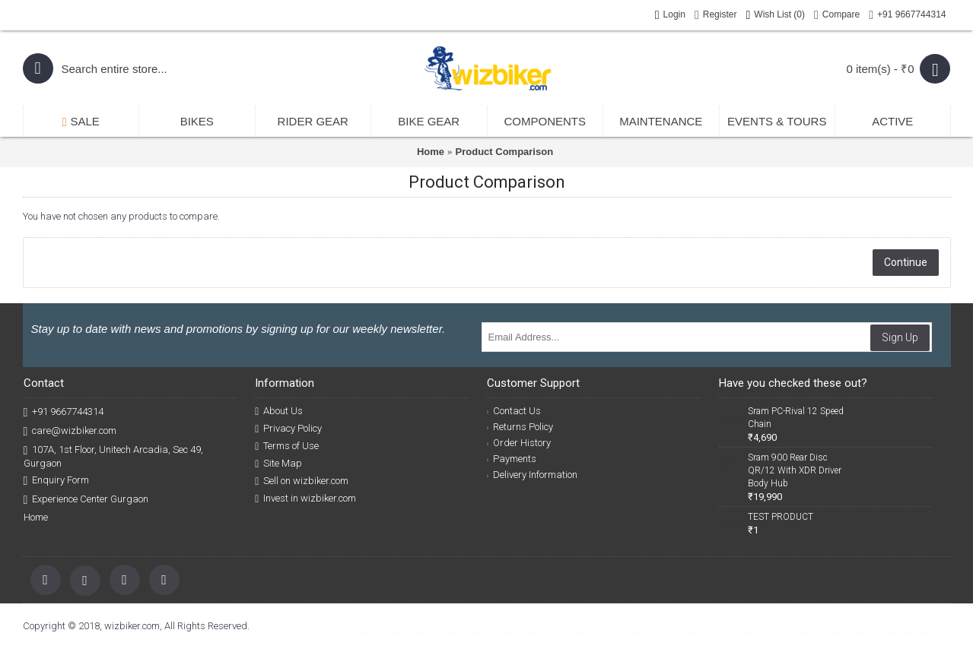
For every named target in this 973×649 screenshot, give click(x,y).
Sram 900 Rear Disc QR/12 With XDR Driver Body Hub (794, 470)
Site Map (278, 463)
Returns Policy (520, 426)
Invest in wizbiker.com (305, 498)
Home (430, 151)
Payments (511, 458)
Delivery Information (532, 474)
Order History (519, 442)
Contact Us (514, 410)
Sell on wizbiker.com (301, 481)
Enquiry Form (57, 480)
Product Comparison (505, 151)
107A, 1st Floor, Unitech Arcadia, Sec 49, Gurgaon (114, 456)
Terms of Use (287, 446)
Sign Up (900, 337)
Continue (905, 262)
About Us (279, 411)
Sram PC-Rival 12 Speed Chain (796, 417)
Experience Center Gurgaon (86, 499)
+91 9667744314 (64, 412)
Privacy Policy (288, 429)
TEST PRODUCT (780, 516)
